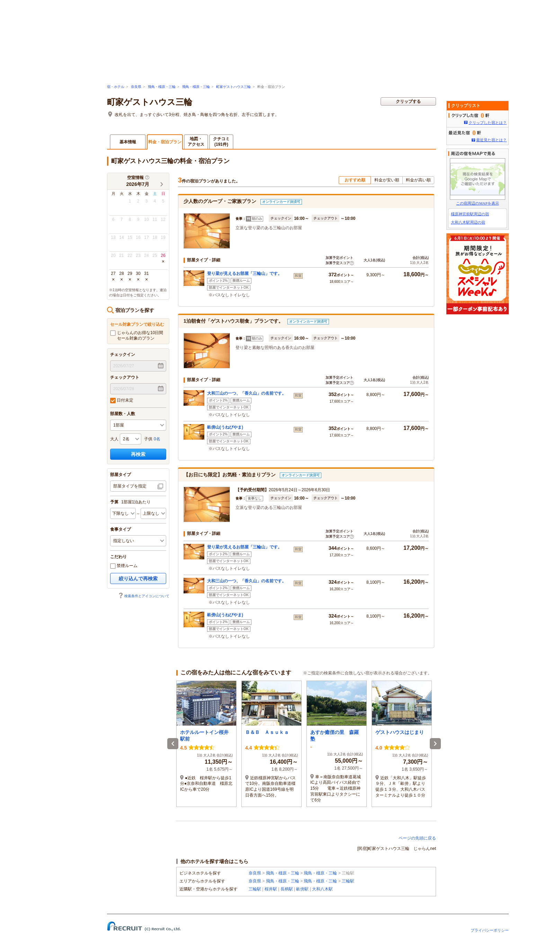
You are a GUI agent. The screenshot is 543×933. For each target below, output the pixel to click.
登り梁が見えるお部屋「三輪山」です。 (244, 273)
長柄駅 (287, 889)
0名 (157, 439)
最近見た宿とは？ (491, 140)
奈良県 (136, 87)
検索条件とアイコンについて (143, 596)
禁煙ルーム (123, 566)
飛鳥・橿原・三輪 (162, 87)
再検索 (138, 454)
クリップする (408, 101)
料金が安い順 (386, 180)
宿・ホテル (115, 87)
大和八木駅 (322, 889)
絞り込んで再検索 (138, 578)
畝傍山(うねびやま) (225, 427)
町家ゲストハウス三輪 (233, 87)
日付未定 (121, 400)
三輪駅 (348, 881)
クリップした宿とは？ (488, 122)
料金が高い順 (418, 180)
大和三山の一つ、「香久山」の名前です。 (246, 393)
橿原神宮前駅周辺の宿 (470, 214)
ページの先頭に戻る (417, 838)
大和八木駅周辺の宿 (468, 222)
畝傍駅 (302, 889)
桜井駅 (271, 889)
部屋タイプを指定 (129, 486)
